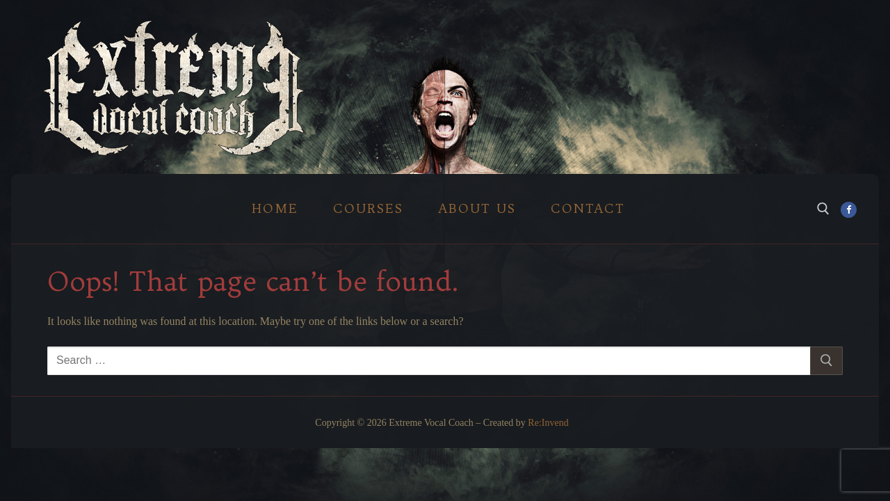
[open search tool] (823, 208)
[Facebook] (849, 210)
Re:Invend (548, 423)
